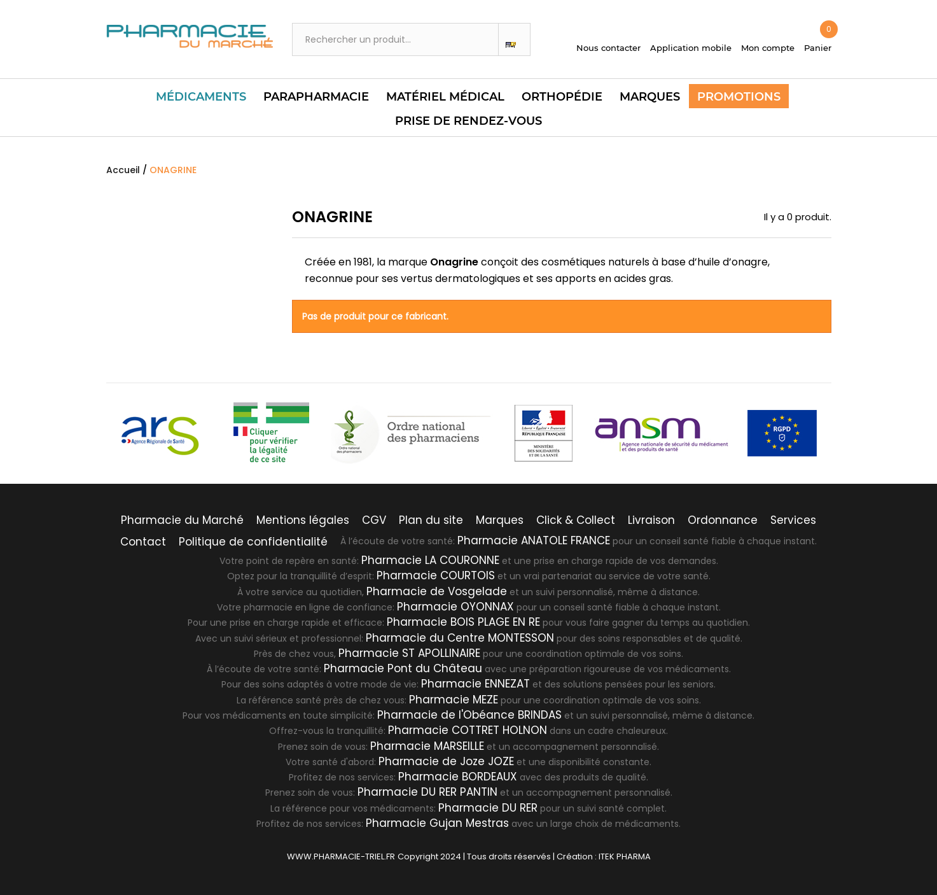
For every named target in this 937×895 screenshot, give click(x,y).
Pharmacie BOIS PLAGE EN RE (463, 622)
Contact (143, 541)
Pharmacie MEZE (453, 699)
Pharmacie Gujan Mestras (437, 823)
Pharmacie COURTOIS (436, 575)
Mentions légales (302, 520)
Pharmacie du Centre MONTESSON (460, 637)
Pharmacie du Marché (182, 520)
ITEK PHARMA (625, 856)
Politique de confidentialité (253, 541)
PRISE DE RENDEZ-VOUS (468, 121)
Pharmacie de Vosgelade (436, 591)
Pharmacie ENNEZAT (475, 683)
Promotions (739, 97)
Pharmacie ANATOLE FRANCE (533, 540)
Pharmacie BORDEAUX (457, 776)
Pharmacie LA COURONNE (430, 560)
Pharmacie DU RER (488, 807)
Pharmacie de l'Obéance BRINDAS (469, 714)
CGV (374, 520)
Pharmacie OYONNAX (455, 606)
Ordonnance (723, 520)
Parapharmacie (316, 97)
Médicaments (201, 97)
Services (793, 520)
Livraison (651, 520)
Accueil (123, 170)
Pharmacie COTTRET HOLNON (467, 730)
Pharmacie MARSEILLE (427, 746)
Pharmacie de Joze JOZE (446, 761)
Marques (650, 97)
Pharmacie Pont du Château (403, 668)
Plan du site (431, 520)
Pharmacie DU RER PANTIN (427, 792)
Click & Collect (575, 520)
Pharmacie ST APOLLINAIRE (409, 653)
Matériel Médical (445, 97)
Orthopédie (562, 97)
